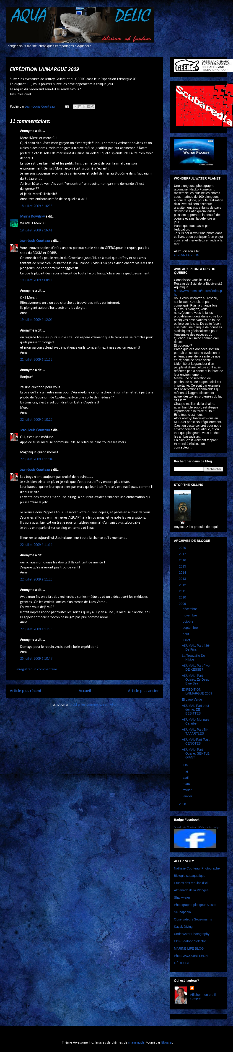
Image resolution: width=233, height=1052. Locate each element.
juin (186, 765)
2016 (183, 560)
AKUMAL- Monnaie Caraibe (195, 721)
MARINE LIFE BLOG (189, 948)
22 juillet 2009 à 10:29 (36, 420)
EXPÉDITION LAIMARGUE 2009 (197, 691)
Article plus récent (25, 691)
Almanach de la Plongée (191, 890)
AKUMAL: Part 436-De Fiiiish (196, 647)
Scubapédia (182, 912)
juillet (187, 640)
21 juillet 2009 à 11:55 (36, 360)
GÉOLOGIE (182, 963)
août (186, 634)
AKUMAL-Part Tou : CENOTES (196, 741)
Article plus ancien (143, 691)
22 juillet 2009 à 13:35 (36, 629)
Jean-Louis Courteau (35, 241)
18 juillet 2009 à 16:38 (36, 206)
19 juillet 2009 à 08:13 (36, 280)
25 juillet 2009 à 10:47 (36, 659)
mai (186, 771)
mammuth (136, 1042)
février (187, 790)
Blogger (166, 1042)
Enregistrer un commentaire (36, 669)
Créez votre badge (209, 827)
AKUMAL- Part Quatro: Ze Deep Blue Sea (195, 679)
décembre (190, 609)
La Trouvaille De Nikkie (193, 657)
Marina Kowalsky (32, 216)
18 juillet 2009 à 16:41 (36, 230)
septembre (191, 627)
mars (187, 784)
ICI (28, 84)
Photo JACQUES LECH (191, 956)
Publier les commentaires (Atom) (94, 705)
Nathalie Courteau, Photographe (197, 868)
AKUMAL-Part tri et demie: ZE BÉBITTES (195, 709)
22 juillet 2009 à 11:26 (36, 579)
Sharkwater (182, 897)
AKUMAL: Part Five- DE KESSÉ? (196, 667)
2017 (183, 554)
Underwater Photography (192, 934)
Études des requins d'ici (190, 883)
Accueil (85, 691)
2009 (183, 604)
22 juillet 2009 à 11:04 (36, 459)
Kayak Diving (183, 926)
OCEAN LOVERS (186, 255)
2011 (183, 591)
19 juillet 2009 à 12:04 (36, 320)
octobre (188, 621)
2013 (183, 579)
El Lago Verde (192, 699)
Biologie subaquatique (189, 875)
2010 (183, 597)
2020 (183, 548)
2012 (183, 585)
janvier (188, 796)
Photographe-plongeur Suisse (195, 905)
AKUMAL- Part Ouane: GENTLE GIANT (196, 753)
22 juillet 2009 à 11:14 (36, 545)
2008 (183, 804)
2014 (183, 572)
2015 (183, 566)
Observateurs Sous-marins (193, 919)
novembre (190, 615)
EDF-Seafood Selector (190, 941)
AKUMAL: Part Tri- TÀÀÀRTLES (195, 731)
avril (186, 777)
